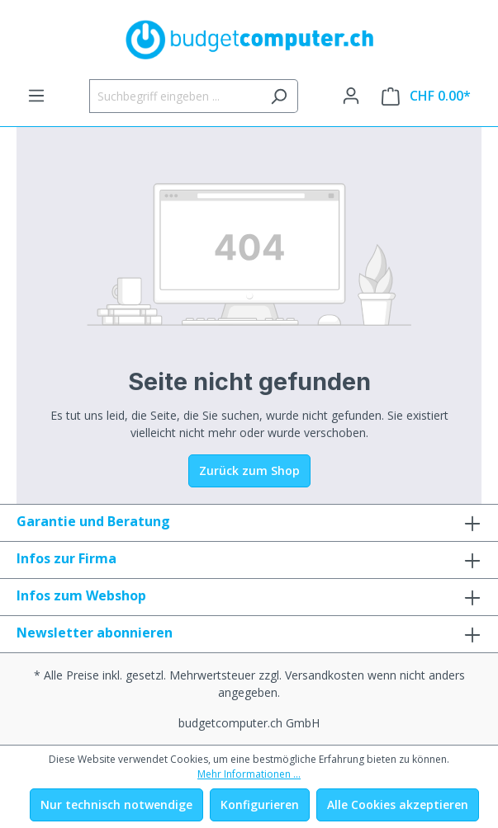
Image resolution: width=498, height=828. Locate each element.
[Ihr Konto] (351, 95)
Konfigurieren (260, 804)
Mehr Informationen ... (249, 774)
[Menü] (36, 95)
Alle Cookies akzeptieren (397, 804)
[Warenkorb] (426, 96)
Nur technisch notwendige (116, 804)
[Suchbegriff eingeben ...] (174, 96)
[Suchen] (278, 96)
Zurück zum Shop (249, 470)
